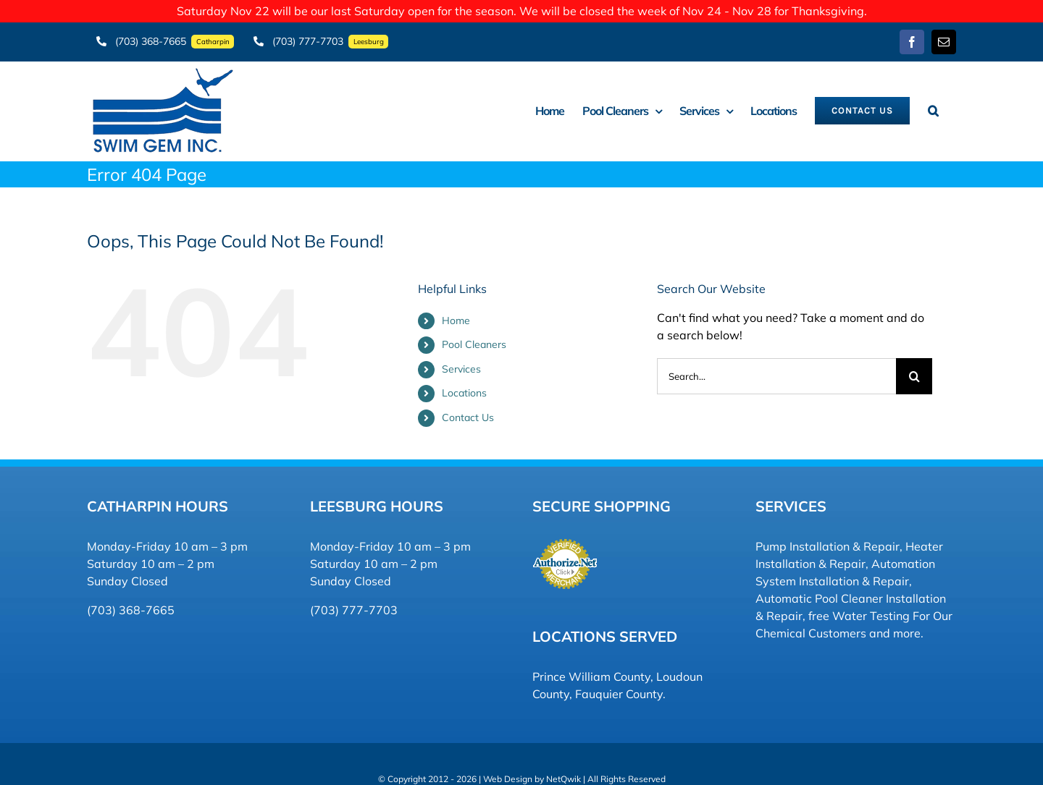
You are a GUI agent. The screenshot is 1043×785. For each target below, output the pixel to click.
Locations (464, 386)
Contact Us (468, 410)
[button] (933, 104)
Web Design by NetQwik (532, 771)
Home (456, 313)
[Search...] (776, 369)
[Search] (914, 369)
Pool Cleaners (474, 337)
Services (461, 361)
